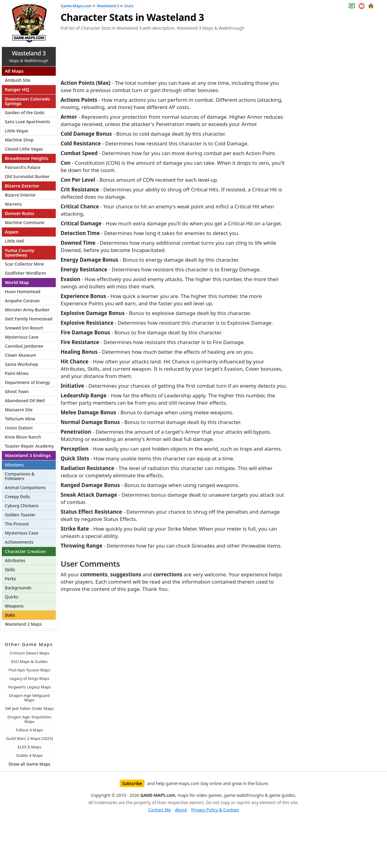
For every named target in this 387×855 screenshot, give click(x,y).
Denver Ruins (19, 213)
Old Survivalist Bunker (27, 176)
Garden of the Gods (24, 112)
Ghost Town (17, 391)
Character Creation (25, 551)
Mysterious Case (21, 533)
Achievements (19, 542)
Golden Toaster (20, 515)
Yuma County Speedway (20, 252)
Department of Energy (27, 382)
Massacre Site (19, 410)
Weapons (14, 606)
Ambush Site (17, 80)
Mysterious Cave (21, 337)
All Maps (14, 71)
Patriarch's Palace (22, 167)
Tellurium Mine (20, 419)
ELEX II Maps (29, 747)
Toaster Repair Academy (29, 446)
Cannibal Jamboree (24, 346)
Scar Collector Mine (24, 264)
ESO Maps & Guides (29, 661)
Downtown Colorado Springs (27, 101)
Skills (10, 569)
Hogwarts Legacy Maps (29, 687)
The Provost (17, 524)
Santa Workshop (21, 364)
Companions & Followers (20, 476)
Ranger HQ (17, 89)
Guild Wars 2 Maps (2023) (29, 738)
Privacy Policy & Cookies (215, 810)
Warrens (13, 204)
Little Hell (14, 241)
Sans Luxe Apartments (27, 121)
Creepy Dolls (17, 496)
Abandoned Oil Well (25, 400)
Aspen (11, 232)
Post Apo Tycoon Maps (29, 670)
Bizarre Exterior (22, 186)
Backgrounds (18, 588)
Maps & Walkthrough (28, 56)
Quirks (11, 597)
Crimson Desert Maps (29, 653)
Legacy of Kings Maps (29, 678)
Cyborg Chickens (21, 506)
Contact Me (159, 810)
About (181, 810)
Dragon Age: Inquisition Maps (29, 719)
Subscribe (132, 783)
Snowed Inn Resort (24, 328)
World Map (17, 282)
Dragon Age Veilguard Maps (29, 698)
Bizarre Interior (20, 195)
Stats (10, 615)
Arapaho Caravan (22, 300)
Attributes (15, 560)
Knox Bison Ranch (23, 437)
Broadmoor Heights (26, 158)
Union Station (18, 428)
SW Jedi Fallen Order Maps (29, 708)
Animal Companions (25, 487)
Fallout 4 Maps (29, 730)
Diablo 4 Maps (29, 755)
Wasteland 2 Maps (23, 624)
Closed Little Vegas (24, 149)
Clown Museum (20, 355)
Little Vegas (16, 131)
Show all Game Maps (29, 764)
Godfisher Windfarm (25, 273)
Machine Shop (19, 140)
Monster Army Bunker (27, 310)
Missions (14, 465)
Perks (10, 579)
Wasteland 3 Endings (28, 455)
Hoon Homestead (22, 291)
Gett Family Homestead (28, 319)
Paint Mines (16, 373)
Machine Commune (24, 222)
